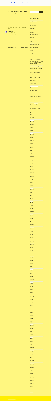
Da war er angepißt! (38, 101)
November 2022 (32, 173)
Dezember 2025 (32, 120)
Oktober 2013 (32, 331)
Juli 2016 (31, 283)
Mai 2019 (31, 234)
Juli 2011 (31, 370)
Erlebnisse (31, 37)
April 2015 (31, 305)
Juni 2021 (31, 198)
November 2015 (32, 295)
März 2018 (31, 254)
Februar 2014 (32, 325)
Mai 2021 (31, 199)
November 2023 (32, 156)
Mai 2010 (31, 390)
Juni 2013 (31, 337)
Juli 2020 (31, 214)
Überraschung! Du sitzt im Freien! (34, 80)
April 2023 (31, 166)
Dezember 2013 (32, 328)
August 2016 (31, 282)
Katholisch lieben (38, 100)
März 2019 (31, 237)
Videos (31, 53)
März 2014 (31, 324)
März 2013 (31, 341)
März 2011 (31, 376)
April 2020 (31, 218)
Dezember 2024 (32, 137)
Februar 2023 (32, 169)
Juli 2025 (31, 127)
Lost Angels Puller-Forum (33, 25)
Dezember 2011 (32, 363)
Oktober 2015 (32, 296)
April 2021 (31, 201)
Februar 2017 (32, 273)
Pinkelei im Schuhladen (38, 96)
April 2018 (31, 253)
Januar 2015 (31, 309)
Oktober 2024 (32, 140)
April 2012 (31, 357)
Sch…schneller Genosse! (33, 90)
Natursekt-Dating (32, 28)
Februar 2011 (32, 377)
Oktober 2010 (32, 383)
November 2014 (32, 312)
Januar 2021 (31, 205)
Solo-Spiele (31, 50)
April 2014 (31, 322)
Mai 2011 (31, 373)
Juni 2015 (31, 302)
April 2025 (31, 131)
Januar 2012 (31, 361)
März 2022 (31, 185)
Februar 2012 (32, 360)
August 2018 (31, 247)
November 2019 (32, 225)
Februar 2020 (32, 221)
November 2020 (32, 208)
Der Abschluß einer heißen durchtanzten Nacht (36, 68)
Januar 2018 (31, 257)
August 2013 (31, 334)
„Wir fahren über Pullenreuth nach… (34, 84)
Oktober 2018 (32, 244)
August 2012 (31, 351)
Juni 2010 (31, 389)
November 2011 (32, 364)
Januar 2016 (31, 292)
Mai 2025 (31, 130)
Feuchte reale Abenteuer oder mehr (34, 18)
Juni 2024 (31, 146)
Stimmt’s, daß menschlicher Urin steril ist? (35, 72)
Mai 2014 (31, 321)
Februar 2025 (32, 134)
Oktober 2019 (32, 227)
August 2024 (31, 143)
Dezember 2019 (32, 224)
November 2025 (32, 121)
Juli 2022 (31, 179)
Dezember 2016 (32, 276)
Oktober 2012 (32, 348)
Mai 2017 (31, 269)
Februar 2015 (32, 308)
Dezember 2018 (32, 241)
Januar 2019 (31, 240)
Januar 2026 (31, 118)
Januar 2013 (31, 344)
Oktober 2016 (32, 279)
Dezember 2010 (32, 380)
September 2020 (32, 211)
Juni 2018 (31, 250)
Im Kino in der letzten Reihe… (37, 108)
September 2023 (32, 159)
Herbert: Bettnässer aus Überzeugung (35, 77)
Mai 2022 (31, 182)
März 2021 (31, 202)
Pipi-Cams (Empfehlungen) (33, 47)
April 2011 (31, 374)
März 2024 (31, 150)
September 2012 (32, 350)
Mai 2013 (31, 338)
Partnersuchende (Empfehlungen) (34, 44)
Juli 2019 (31, 231)
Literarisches (31, 40)
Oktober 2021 (32, 192)
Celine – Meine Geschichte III (34, 86)
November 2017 (32, 260)
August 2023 (31, 160)
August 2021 (31, 195)
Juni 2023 (31, 163)
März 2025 (31, 133)
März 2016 (31, 289)
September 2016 (32, 280)
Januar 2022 (31, 188)
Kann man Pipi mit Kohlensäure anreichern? (35, 87)
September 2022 (32, 176)
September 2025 (32, 124)
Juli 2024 (31, 144)
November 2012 (32, 347)
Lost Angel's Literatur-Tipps (33, 22)
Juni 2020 (31, 215)
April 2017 (31, 270)
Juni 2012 (31, 354)
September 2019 (32, 228)
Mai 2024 (31, 147)
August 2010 (31, 386)
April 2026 (31, 114)
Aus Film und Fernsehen (33, 34)
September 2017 (32, 263)
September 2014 (32, 315)
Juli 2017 (31, 266)
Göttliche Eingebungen (33, 83)
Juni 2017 (31, 267)
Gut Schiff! (31, 64)
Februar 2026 (32, 117)
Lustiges (31, 41)
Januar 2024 (31, 153)
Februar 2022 (32, 186)
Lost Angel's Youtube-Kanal (33, 21)
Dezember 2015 (32, 293)
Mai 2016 (31, 286)
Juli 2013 (31, 335)
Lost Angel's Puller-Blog (19, 3)
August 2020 (31, 212)
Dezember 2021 (32, 189)
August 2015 (31, 299)
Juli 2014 (31, 318)
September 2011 (32, 367)
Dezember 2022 (32, 172)
